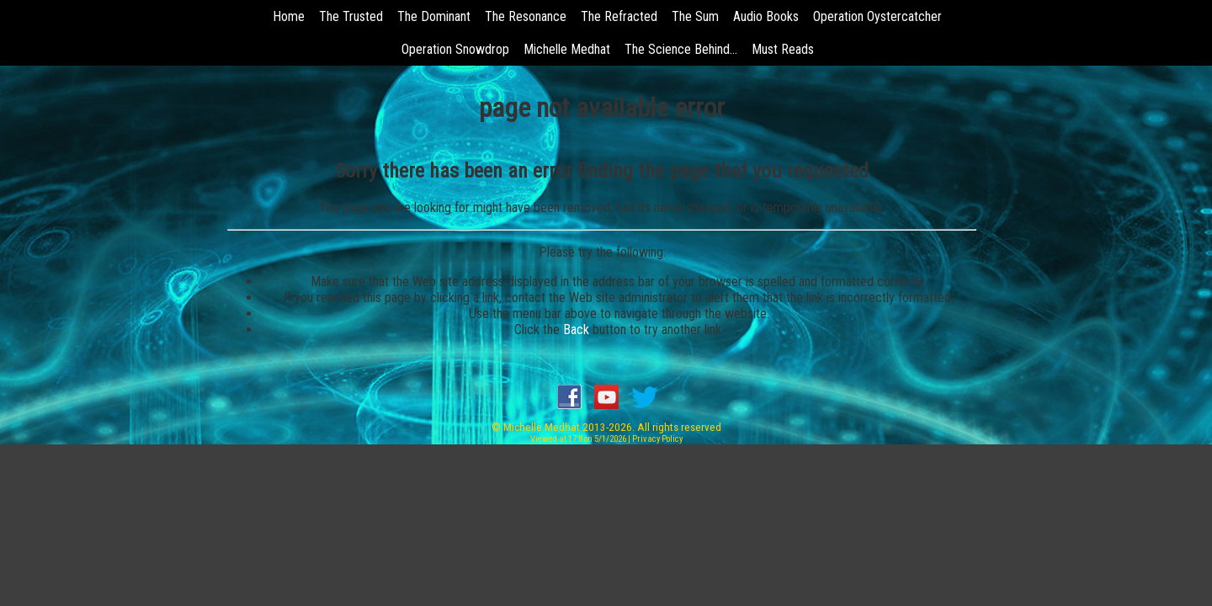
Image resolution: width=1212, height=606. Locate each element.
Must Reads (783, 49)
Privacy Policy (657, 438)
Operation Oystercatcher (877, 16)
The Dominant (433, 16)
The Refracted (619, 16)
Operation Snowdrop (455, 49)
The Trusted (351, 16)
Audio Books (766, 16)
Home (289, 16)
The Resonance (525, 16)
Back (576, 330)
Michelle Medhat (567, 49)
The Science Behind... (681, 49)
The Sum (695, 16)
